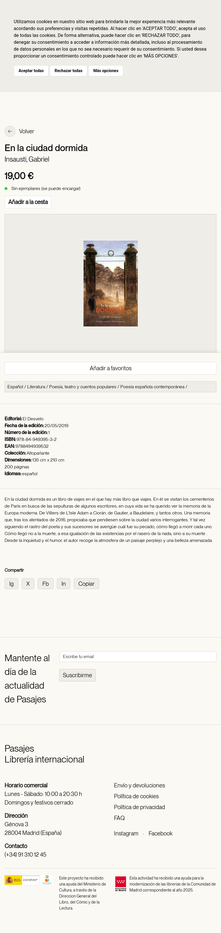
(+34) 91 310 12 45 (25, 854)
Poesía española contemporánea (152, 386)
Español (15, 386)
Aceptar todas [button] (31, 70)
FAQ (119, 818)
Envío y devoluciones (139, 785)
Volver (19, 132)
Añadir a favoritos (111, 368)
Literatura (36, 386)
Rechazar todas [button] (68, 70)
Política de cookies (136, 796)
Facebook (160, 833)
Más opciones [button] (105, 70)
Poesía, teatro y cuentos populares (82, 386)
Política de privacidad (139, 807)
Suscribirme (77, 675)
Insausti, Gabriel (27, 159)
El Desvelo (33, 418)
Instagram (126, 833)
